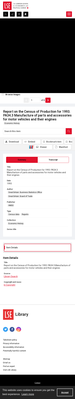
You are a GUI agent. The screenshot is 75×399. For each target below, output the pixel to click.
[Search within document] (69, 131)
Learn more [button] (28, 394)
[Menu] (69, 14)
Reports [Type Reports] (25, 214)
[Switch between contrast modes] (25, 14)
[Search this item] (34, 131)
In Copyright (9, 285)
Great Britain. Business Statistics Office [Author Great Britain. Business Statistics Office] (25, 192)
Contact (37, 383)
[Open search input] (5, 14)
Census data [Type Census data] (13, 214)
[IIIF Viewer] (43, 147)
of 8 (43, 100)
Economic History (12, 123)
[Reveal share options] (12, 14)
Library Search (11, 276)
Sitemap (6, 359)
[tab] (22, 160)
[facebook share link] (12, 329)
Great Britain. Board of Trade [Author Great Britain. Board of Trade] (20, 196)
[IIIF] (31, 146)
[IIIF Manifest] (62, 147)
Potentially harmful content (14, 351)
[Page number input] (35, 100)
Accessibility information (13, 347)
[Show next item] (48, 100)
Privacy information (11, 343)
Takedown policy (10, 340)
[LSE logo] (15, 6)
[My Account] (19, 14)
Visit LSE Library (9, 370)
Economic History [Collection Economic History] (15, 223)
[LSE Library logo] (15, 314)
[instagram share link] (18, 329)
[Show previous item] (26, 100)
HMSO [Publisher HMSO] (11, 205)
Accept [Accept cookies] (65, 392)
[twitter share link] (5, 329)
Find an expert (9, 366)
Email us (6, 363)
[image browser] (11, 94)
